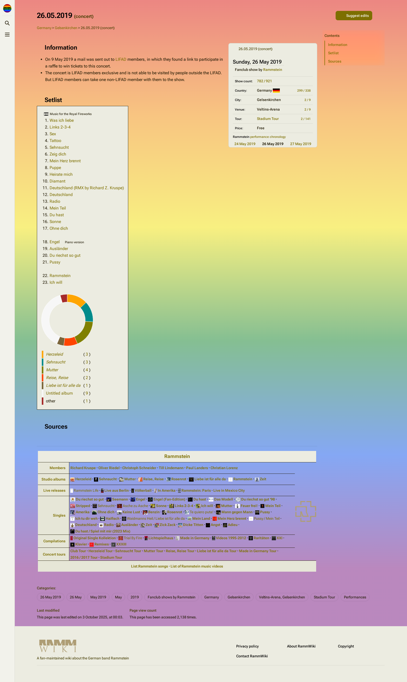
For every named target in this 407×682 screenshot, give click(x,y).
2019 (135, 597)
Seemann (119, 499)
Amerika (82, 512)
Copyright (346, 646)
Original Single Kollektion (94, 538)
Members (57, 468)
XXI (279, 538)
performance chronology (268, 137)
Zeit (262, 479)
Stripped (82, 506)
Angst (215, 525)
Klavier (80, 544)
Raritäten (261, 538)
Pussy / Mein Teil (266, 518)
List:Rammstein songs (149, 566)
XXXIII (121, 544)
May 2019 (98, 597)
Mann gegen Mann (237, 512)
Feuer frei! (249, 506)
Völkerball (143, 490)
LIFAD (121, 59)
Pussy (55, 262)
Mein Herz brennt (65, 160)
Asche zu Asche (135, 506)
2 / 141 (306, 119)
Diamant (57, 181)
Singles (59, 515)
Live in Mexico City (229, 490)
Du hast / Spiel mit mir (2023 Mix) (102, 531)
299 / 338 (304, 90)
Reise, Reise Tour (180, 551)
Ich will (56, 282)
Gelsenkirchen (66, 28)
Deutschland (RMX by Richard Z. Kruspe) (87, 187)
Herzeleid (82, 479)
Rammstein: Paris (196, 490)
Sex (53, 133)
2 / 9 (307, 100)
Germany (44, 28)
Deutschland (61, 194)
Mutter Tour (153, 551)
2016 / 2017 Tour (84, 557)
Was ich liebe (62, 120)
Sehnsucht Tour (128, 551)
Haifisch (112, 518)
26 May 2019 (50, 597)
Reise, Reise (153, 479)
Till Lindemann (171, 468)
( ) (86, 354)
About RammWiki (301, 646)
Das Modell (223, 499)
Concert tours (54, 554)
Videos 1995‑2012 (230, 538)
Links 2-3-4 (60, 127)
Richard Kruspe (83, 468)
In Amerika (166, 490)
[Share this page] (329, 15)
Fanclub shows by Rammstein (171, 597)
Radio (55, 201)
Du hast (57, 214)
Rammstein (272, 69)
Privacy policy (247, 646)
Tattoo (55, 140)
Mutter (130, 479)
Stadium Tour (268, 119)
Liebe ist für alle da (210, 479)
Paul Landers (197, 468)
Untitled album (59, 393)
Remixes (101, 544)
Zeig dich (58, 154)
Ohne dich (59, 228)
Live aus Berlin (116, 490)
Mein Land (201, 518)
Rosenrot (178, 479)
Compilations (54, 541)
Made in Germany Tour (257, 551)
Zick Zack (167, 525)
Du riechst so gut (65, 255)
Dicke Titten (192, 525)
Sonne (55, 221)
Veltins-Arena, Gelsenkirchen (282, 597)
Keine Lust (131, 512)
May (118, 597)
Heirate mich (61, 174)
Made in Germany (194, 538)
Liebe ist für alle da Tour (216, 551)
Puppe (55, 167)
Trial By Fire (132, 538)
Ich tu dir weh (86, 518)
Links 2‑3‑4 (183, 506)
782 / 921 (264, 81)
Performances (355, 597)
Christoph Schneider (139, 468)
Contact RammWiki (252, 656)
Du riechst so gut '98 (257, 499)
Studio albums (53, 479)
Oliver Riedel (109, 468)
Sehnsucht (59, 147)
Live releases (54, 490)
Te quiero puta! (201, 512)
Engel (55, 241)
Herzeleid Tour (101, 551)
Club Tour (78, 551)
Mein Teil (58, 208)
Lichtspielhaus (160, 538)
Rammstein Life (85, 490)
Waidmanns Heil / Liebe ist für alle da (155, 518)
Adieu (232, 525)
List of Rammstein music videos (197, 566)
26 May (76, 597)
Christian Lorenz (224, 468)
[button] (355, 44)
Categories (46, 588)
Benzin (153, 512)
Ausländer (59, 248)
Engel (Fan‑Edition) (169, 499)
